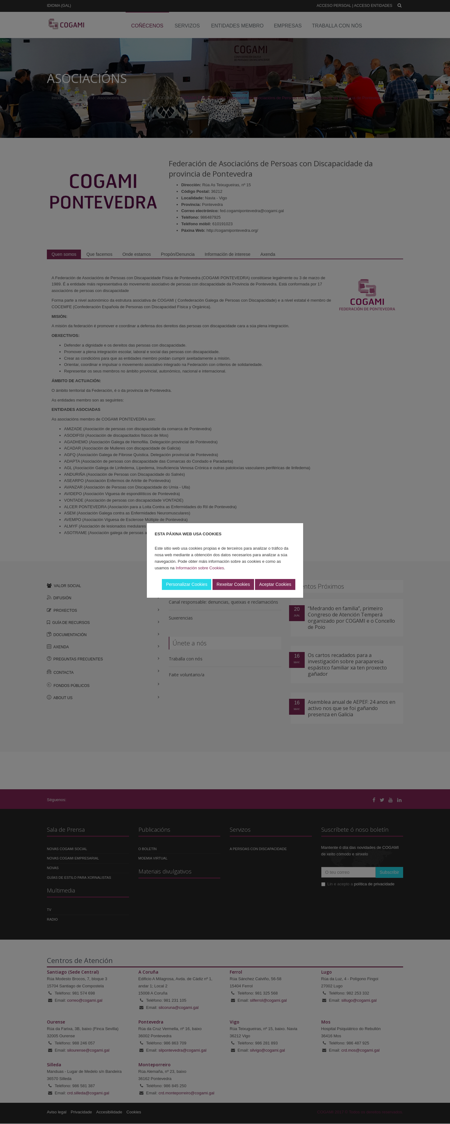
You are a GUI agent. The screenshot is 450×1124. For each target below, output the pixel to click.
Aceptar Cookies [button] (275, 584)
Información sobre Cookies (200, 568)
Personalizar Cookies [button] (186, 584)
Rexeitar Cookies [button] (233, 584)
